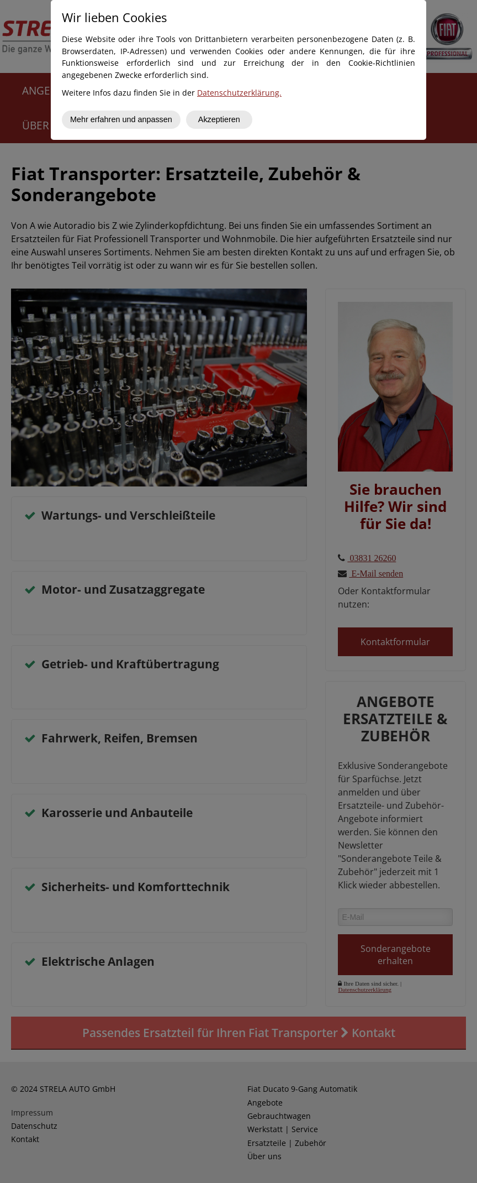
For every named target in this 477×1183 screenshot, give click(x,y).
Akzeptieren (219, 119)
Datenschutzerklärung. (239, 92)
